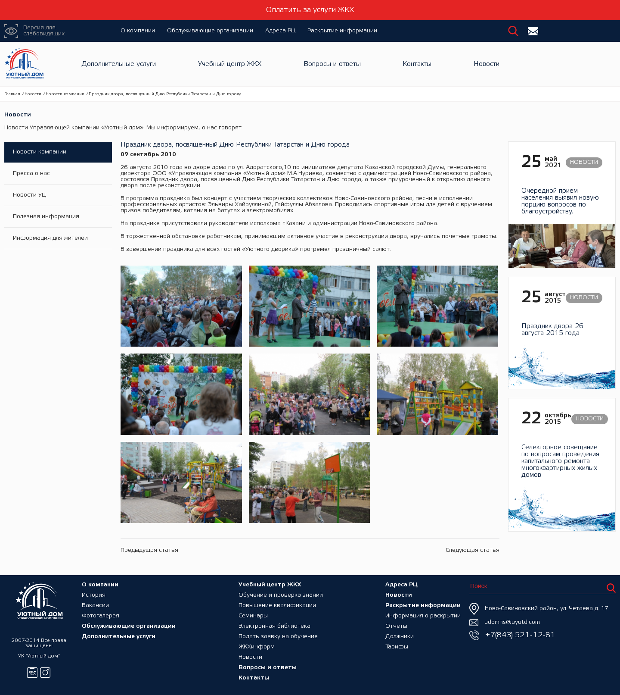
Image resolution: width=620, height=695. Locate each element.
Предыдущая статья (149, 550)
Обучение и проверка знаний (281, 595)
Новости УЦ (29, 195)
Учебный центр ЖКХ (229, 64)
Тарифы (396, 647)
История (93, 595)
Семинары (253, 616)
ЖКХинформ (257, 647)
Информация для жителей (50, 238)
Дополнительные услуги (119, 64)
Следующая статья (472, 550)
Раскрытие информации (342, 31)
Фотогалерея (100, 616)
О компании (138, 31)
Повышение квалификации (277, 605)
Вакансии (95, 605)
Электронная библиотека (274, 626)
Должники (399, 636)
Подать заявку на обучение (278, 636)
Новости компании (65, 94)
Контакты (417, 64)
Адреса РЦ (280, 31)
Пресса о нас (31, 173)
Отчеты (396, 626)
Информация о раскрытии (423, 616)
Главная (12, 94)
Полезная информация (46, 216)
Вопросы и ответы (332, 64)
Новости (486, 64)
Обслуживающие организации (210, 31)
